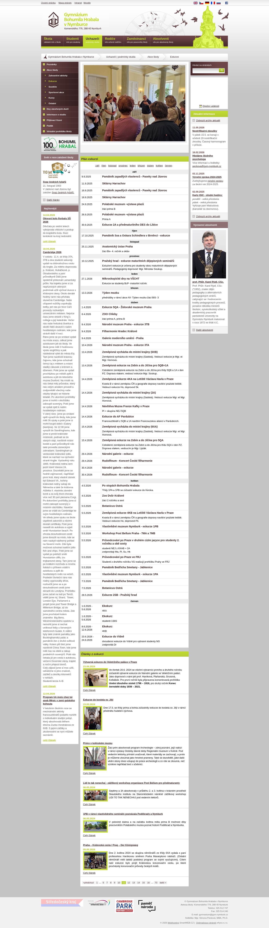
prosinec (123, 165)
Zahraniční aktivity (58, 75)
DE (208, 3)
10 (119, 883)
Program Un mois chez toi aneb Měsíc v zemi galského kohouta (59, 700)
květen (159, 165)
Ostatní (52, 103)
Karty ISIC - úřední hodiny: (207, 195)
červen (168, 165)
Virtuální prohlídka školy (59, 131)
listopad (112, 165)
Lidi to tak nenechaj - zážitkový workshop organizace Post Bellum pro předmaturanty (131, 783)
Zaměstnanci (137, 40)
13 (133, 883)
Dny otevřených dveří (58, 109)
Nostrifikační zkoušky (204, 131)
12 (129, 883)
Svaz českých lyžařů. (63, 192)
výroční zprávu (215, 181)
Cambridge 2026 (52, 252)
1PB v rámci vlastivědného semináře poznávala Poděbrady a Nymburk (123, 813)
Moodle (87, 3)
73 (156, 883)
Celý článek (89, 690)
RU (220, 3)
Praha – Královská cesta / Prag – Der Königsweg (110, 845)
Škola (52, 40)
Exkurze (53, 81)
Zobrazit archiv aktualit (208, 120)
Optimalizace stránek (206, 923)
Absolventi (163, 40)
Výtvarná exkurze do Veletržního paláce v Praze (110, 662)
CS (202, 3)
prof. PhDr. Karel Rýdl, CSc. (208, 281)
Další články (53, 200)
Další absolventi (204, 330)
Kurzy (52, 98)
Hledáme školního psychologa (202, 157)
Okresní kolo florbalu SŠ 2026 (57, 220)
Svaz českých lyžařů (54, 181)
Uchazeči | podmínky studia (120, 56)
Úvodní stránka (48, 3)
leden (132, 165)
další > (163, 883)
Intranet (78, 3)
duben (150, 165)
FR (214, 3)
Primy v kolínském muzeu (97, 743)
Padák (50, 126)
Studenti (73, 40)
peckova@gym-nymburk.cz (206, 166)
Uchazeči (92, 40)
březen (141, 165)
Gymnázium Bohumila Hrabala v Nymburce (71, 56)
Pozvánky (52, 64)
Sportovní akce (56, 92)
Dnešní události (211, 106)
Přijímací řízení (54, 120)
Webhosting (173, 923)
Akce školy (153, 56)
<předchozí (88, 883)
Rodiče (113, 40)
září (97, 165)
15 (143, 883)
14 (138, 883)
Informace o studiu (56, 114)
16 (148, 883)
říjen (103, 165)
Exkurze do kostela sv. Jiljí (98, 699)
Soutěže (53, 87)
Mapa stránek (65, 3)
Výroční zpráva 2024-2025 (207, 177)
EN (196, 3)
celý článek (49, 241)
